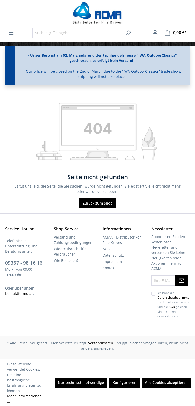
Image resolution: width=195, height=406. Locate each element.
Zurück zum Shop (98, 203)
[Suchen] (128, 33)
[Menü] (11, 33)
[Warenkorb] (175, 33)
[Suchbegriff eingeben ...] (77, 33)
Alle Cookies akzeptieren (166, 382)
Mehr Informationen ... (24, 399)
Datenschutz (113, 255)
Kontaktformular (19, 293)
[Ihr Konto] (155, 33)
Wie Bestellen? (66, 260)
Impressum (112, 261)
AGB (106, 248)
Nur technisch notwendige (81, 382)
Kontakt (109, 267)
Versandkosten (100, 343)
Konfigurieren (124, 382)
